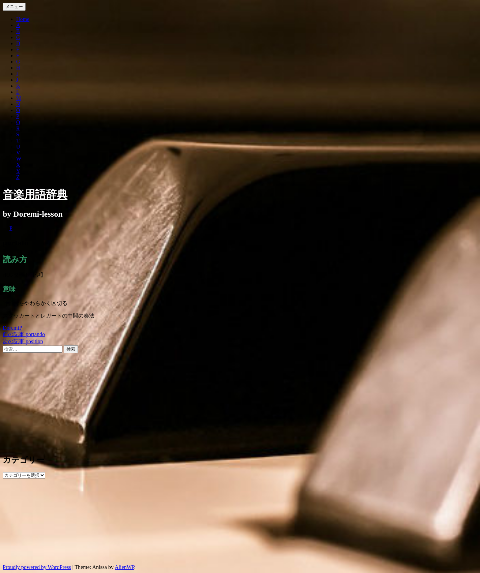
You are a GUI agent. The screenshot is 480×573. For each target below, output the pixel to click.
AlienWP (124, 567)
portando (24, 334)
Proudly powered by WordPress (37, 567)
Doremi (11, 328)
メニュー (14, 6)
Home (22, 19)
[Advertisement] (205, 400)
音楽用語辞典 (35, 194)
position (23, 341)
